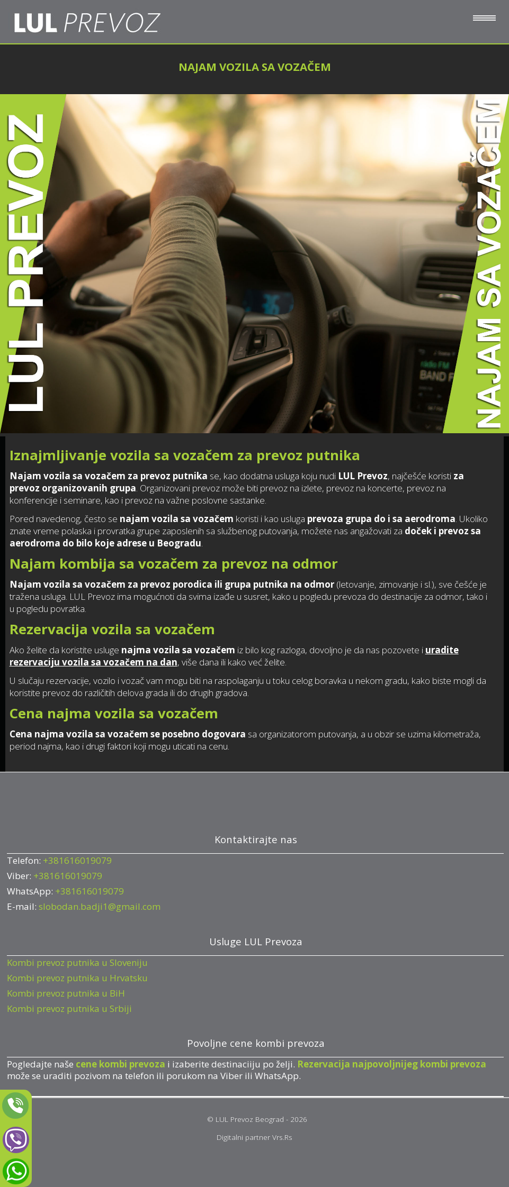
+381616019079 (77, 860)
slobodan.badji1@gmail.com (99, 906)
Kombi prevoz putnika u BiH (66, 993)
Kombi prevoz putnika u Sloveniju (77, 962)
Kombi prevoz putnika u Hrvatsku (77, 978)
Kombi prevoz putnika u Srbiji (69, 1008)
